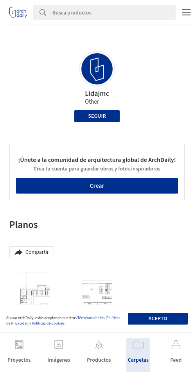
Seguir (97, 116)
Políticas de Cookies (48, 323)
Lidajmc (97, 94)
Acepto (157, 319)
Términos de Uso (90, 318)
